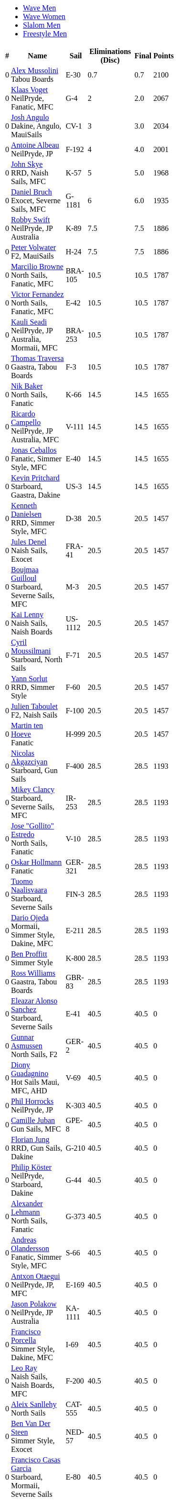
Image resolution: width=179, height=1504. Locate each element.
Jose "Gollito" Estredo (32, 830)
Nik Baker (26, 386)
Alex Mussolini (34, 70)
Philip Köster (31, 1167)
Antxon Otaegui (35, 1276)
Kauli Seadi (29, 322)
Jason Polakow (34, 1304)
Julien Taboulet (34, 706)
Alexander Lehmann (27, 1207)
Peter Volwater (33, 247)
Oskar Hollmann (36, 862)
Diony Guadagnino (29, 1069)
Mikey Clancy (32, 789)
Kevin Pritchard (35, 478)
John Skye (26, 164)
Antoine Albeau (35, 145)
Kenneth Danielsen (26, 509)
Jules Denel (28, 542)
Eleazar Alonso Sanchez (34, 1005)
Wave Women (44, 16)
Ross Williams (33, 973)
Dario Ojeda (30, 918)
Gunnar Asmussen (26, 1041)
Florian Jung (30, 1139)
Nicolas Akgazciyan (29, 757)
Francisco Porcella (26, 1336)
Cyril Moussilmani (31, 646)
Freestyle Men (45, 34)
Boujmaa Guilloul (25, 574)
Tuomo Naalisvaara (29, 885)
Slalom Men (42, 25)
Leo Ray (24, 1368)
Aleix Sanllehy (34, 1404)
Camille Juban (33, 1120)
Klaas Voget (29, 90)
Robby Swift (30, 220)
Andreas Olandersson (30, 1244)
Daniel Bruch (31, 192)
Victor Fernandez (37, 294)
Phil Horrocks (32, 1101)
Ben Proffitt (29, 954)
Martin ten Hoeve (27, 729)
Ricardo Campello (26, 418)
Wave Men (39, 8)
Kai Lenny (27, 614)
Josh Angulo (30, 117)
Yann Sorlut (29, 679)
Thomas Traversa (37, 358)
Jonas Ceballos (34, 450)
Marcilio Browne (37, 266)
